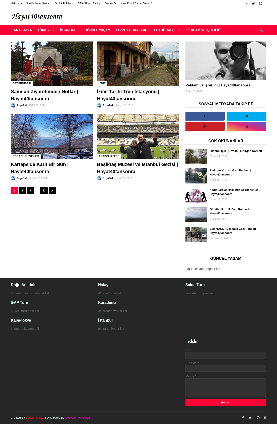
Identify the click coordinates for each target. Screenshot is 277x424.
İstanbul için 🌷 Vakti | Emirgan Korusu (236, 151)
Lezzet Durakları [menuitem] (132, 30)
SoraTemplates (35, 417)
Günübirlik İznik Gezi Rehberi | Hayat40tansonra (230, 211)
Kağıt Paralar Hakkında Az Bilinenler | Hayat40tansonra (235, 192)
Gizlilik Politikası (64, 3)
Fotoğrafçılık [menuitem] (167, 30)
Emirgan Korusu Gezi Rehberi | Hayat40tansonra (230, 172)
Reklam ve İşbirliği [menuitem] (203, 30)
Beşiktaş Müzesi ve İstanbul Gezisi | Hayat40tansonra (137, 168)
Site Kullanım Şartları (38, 3)
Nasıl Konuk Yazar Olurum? (137, 3)
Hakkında (16, 3)
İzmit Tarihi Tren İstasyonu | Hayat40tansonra (128, 95)
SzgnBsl (21, 105)
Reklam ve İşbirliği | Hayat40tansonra (218, 85)
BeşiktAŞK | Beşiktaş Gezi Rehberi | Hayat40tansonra (234, 231)
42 (43, 190)
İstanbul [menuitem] (68, 30)
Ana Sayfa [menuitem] (23, 30)
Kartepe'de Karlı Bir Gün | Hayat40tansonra (40, 168)
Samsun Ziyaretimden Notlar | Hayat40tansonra (44, 95)
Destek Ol (110, 3)
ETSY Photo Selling (89, 3)
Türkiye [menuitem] (45, 30)
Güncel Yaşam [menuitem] (97, 30)
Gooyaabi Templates (78, 417)
